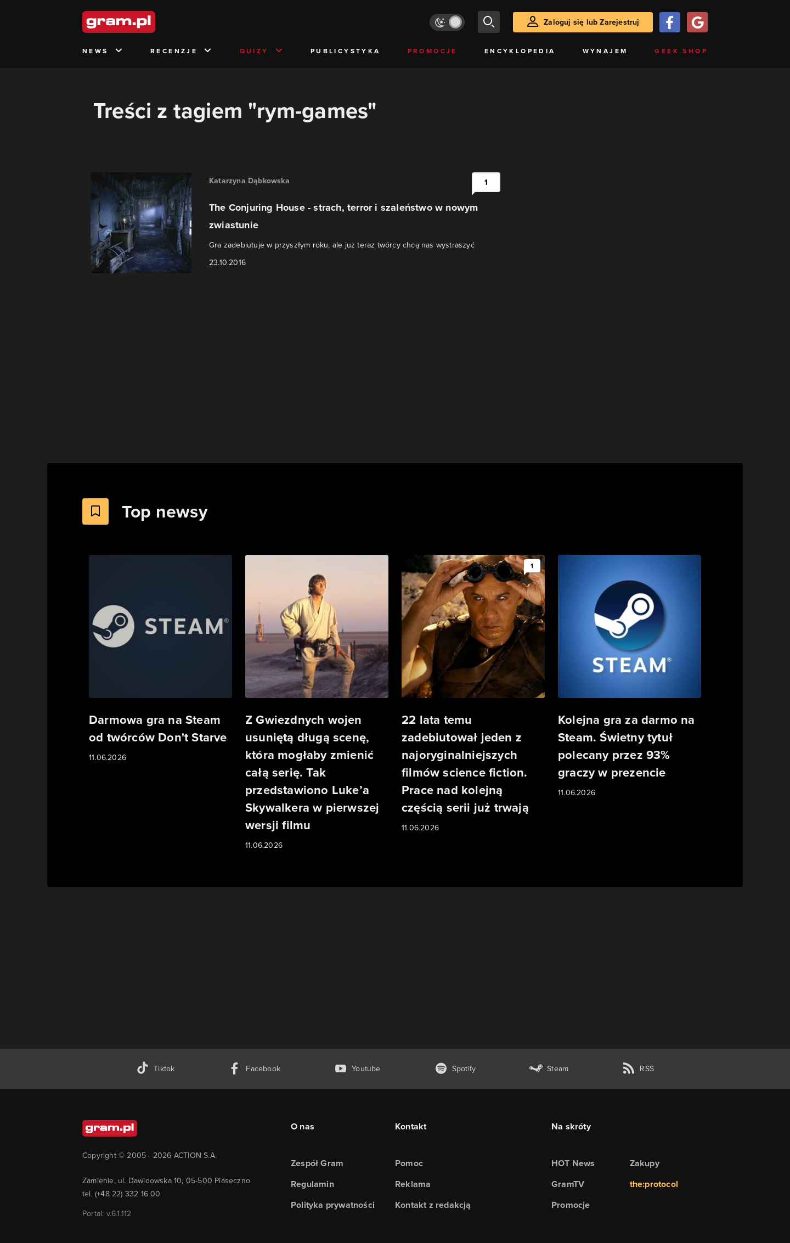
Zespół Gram (317, 1163)
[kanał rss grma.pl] (638, 1069)
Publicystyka (346, 51)
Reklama (413, 1184)
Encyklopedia (520, 51)
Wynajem (605, 51)
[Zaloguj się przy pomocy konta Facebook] (669, 22)
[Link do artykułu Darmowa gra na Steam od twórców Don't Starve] (160, 659)
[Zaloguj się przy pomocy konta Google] (697, 22)
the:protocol (654, 1184)
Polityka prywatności (333, 1205)
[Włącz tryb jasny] (447, 22)
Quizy (262, 51)
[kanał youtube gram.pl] (357, 1069)
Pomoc (409, 1163)
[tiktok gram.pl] (155, 1069)
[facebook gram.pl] (254, 1069)
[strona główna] (146, 22)
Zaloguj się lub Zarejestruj (591, 22)
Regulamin (312, 1184)
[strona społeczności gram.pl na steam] (548, 1069)
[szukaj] (489, 22)
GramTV (567, 1184)
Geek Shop (681, 51)
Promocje (433, 51)
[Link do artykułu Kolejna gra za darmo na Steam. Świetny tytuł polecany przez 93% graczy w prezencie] (629, 677)
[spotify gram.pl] (455, 1069)
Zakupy (644, 1163)
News (102, 51)
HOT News (573, 1163)
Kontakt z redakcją (433, 1205)
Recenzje (181, 51)
